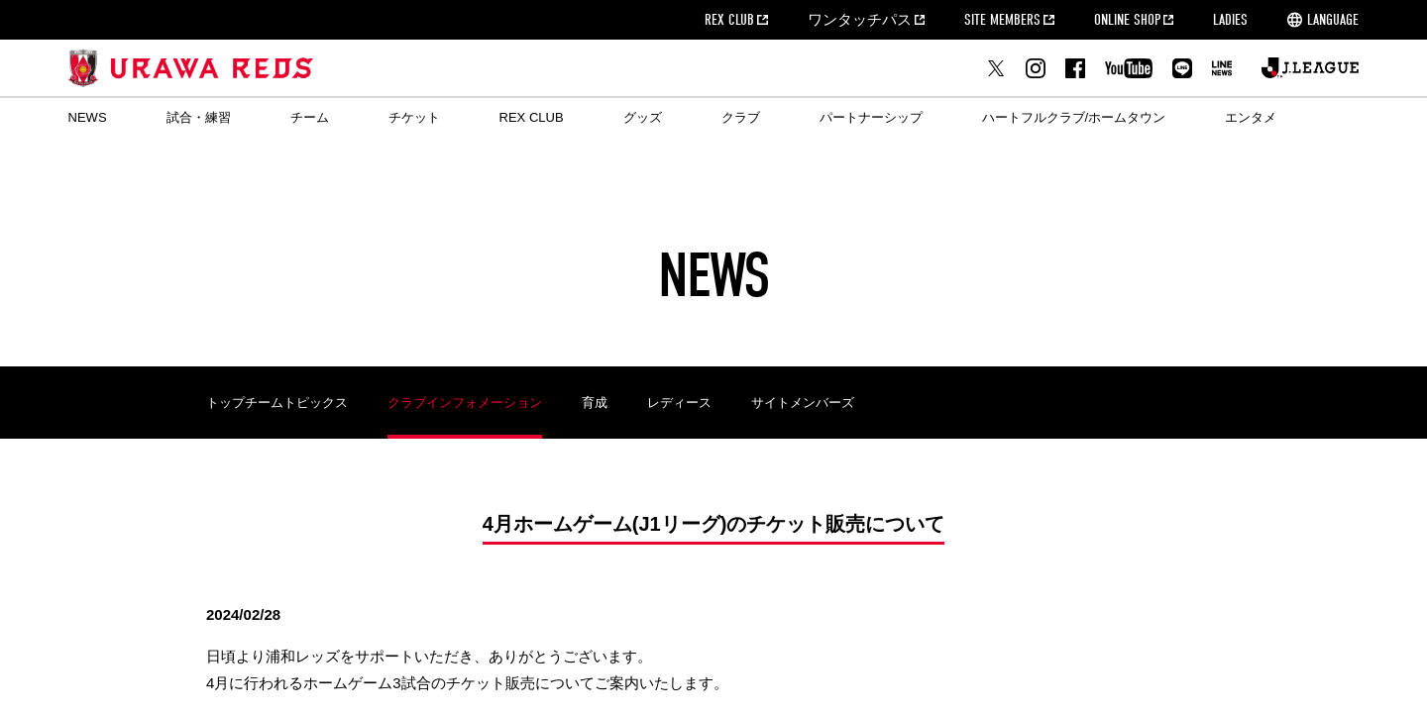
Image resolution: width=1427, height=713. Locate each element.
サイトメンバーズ (802, 402)
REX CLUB (729, 20)
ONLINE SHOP (1127, 20)
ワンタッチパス (860, 20)
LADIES (1230, 20)
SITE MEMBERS (1002, 20)
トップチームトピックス (277, 402)
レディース (679, 402)
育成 (594, 402)
